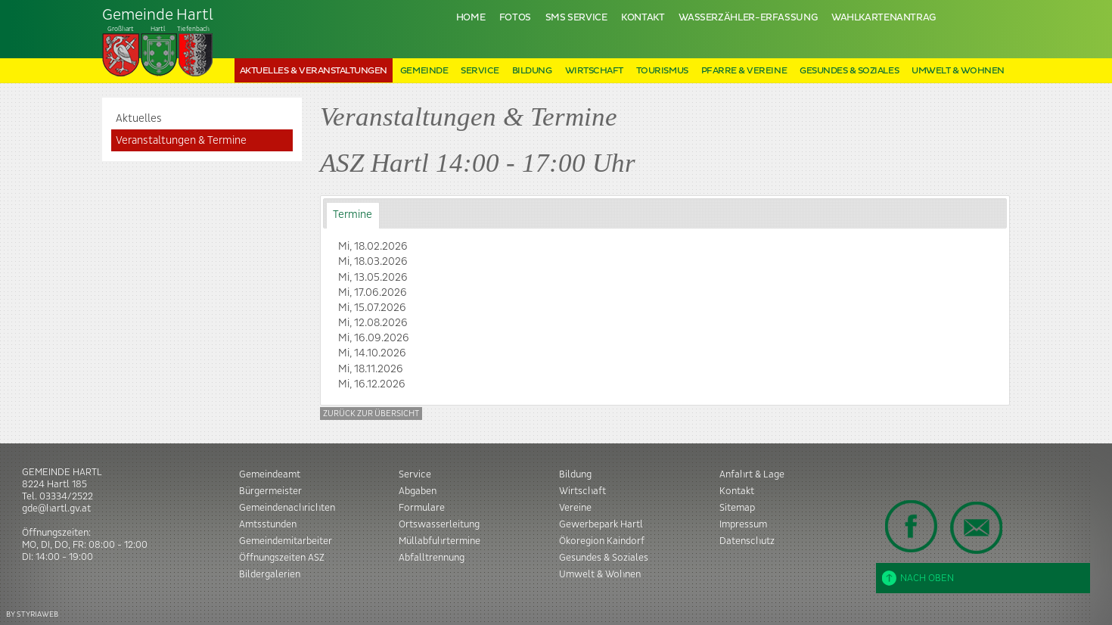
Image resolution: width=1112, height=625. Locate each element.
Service (480, 70)
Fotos (515, 17)
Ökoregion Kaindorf (602, 541)
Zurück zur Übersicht (371, 413)
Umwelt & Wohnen (958, 70)
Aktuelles (139, 119)
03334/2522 (66, 496)
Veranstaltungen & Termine (181, 141)
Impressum (743, 524)
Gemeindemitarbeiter (285, 541)
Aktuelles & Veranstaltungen (313, 70)
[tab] (353, 215)
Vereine (575, 508)
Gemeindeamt (269, 474)
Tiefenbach (158, 42)
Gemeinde (424, 70)
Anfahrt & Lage (751, 474)
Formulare (422, 508)
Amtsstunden (268, 524)
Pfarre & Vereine (744, 70)
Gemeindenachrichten (287, 508)
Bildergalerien (269, 574)
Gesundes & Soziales (849, 70)
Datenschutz (747, 541)
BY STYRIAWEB (32, 614)
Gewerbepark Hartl (601, 524)
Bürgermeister (270, 491)
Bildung (532, 70)
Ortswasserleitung (439, 524)
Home (471, 17)
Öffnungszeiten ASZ (282, 558)
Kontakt (642, 17)
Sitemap (737, 508)
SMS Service (576, 17)
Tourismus (662, 70)
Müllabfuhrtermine (439, 541)
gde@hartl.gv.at (56, 508)
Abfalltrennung (431, 558)
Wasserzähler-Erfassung (748, 17)
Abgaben (417, 491)
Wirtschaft (594, 70)
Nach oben (918, 578)
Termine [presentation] (352, 215)
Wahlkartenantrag (883, 17)
